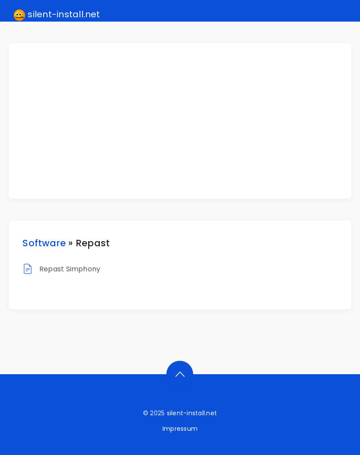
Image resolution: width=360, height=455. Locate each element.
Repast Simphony (70, 269)
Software (44, 243)
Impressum (180, 428)
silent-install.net (56, 14)
